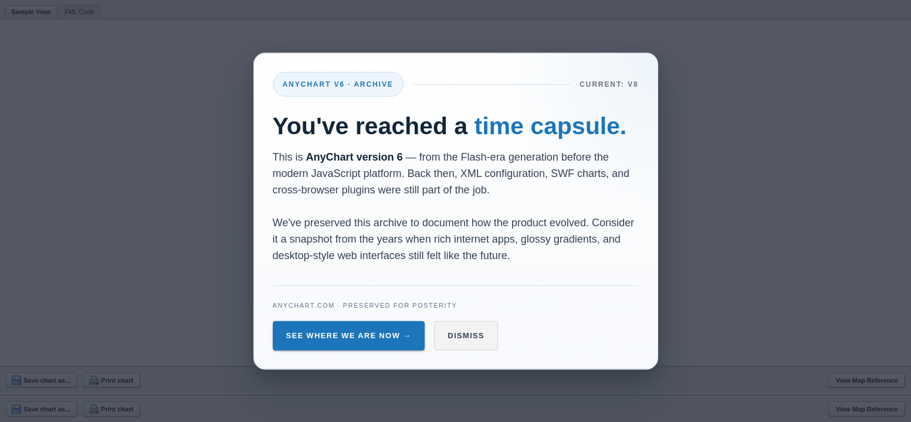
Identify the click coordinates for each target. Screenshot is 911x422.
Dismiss (466, 335)
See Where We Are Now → (349, 335)
